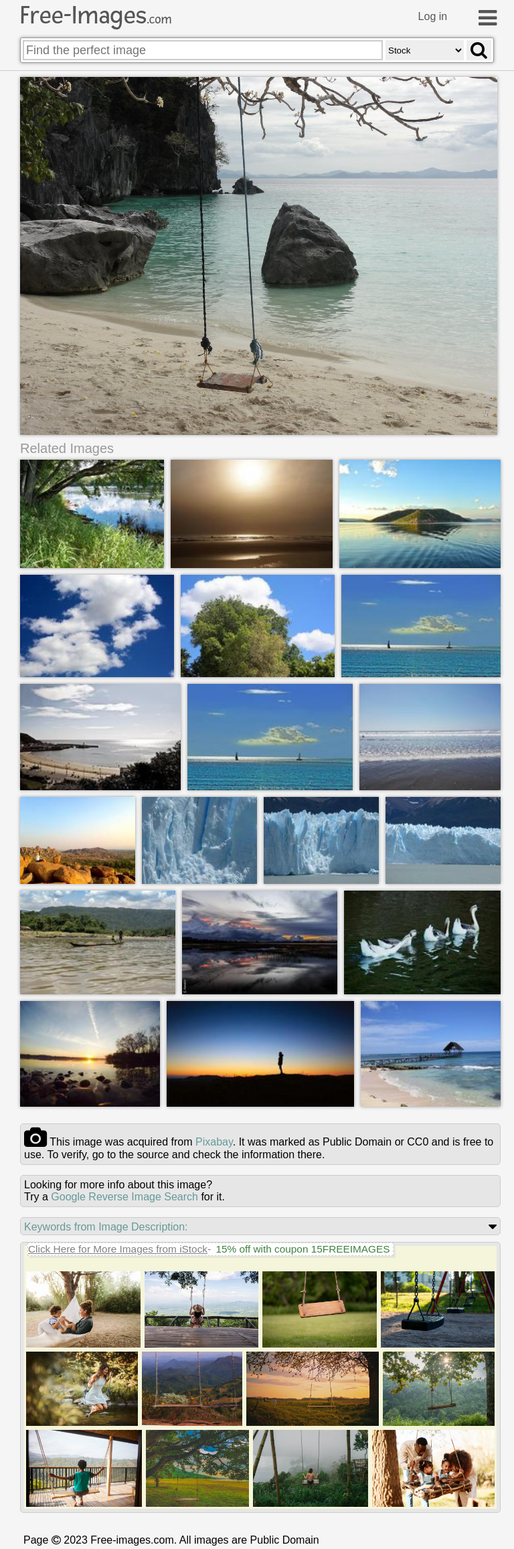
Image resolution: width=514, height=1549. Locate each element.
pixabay (214, 1142)
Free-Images (95, 15)
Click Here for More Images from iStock (117, 1249)
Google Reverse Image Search (124, 1197)
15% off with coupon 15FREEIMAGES (303, 1249)
